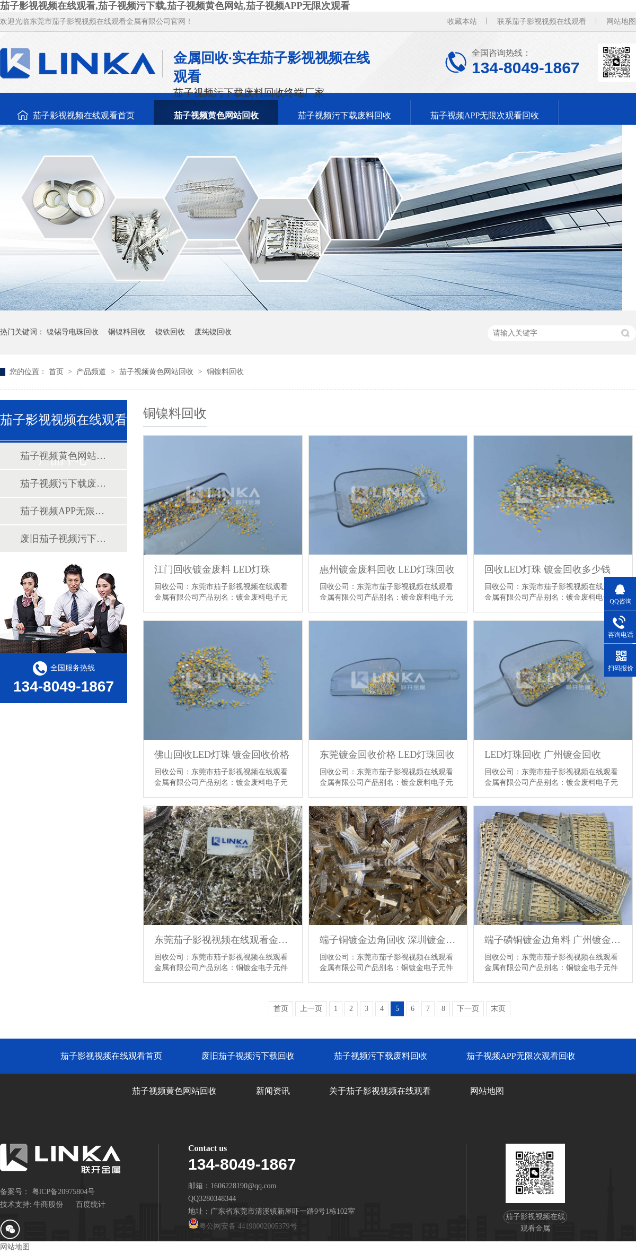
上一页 (311, 1009)
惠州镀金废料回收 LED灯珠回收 (387, 569)
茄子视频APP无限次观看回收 (484, 115)
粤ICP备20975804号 (63, 1192)
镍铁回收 (170, 332)
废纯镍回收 (213, 332)
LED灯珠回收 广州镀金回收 (542, 754)
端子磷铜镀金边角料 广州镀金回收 (553, 940)
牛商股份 (48, 1204)
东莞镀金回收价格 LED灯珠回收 (387, 754)
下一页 (468, 1009)
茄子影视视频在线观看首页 (84, 115)
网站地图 (621, 21)
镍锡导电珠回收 (73, 332)
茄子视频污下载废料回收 (344, 115)
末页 (498, 1009)
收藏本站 (462, 21)
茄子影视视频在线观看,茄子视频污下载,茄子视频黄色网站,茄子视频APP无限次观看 (175, 6)
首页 (57, 372)
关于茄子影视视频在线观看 (380, 1090)
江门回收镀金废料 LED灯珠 (212, 569)
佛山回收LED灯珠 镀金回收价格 (222, 754)
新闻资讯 (273, 1090)
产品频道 (92, 372)
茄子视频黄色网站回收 (216, 115)
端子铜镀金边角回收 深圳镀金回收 (388, 940)
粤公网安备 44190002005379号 (242, 1226)
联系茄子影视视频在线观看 (541, 21)
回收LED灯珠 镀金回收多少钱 (547, 569)
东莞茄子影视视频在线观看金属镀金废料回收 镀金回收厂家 (223, 940)
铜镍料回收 (126, 332)
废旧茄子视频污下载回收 (63, 538)
